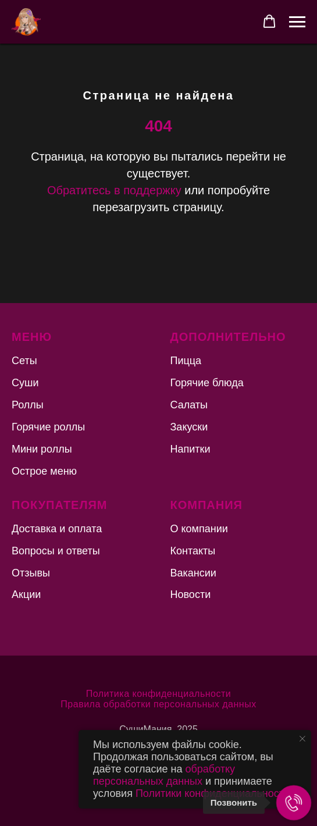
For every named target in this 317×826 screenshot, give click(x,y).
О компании (199, 529)
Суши (25, 383)
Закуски (189, 427)
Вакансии (193, 573)
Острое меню (44, 471)
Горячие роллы (48, 427)
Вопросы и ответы (56, 551)
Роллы (28, 405)
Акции (26, 594)
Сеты (24, 360)
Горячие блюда (207, 383)
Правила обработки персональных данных (158, 704)
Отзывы (31, 573)
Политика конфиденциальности (158, 694)
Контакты (193, 551)
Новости (190, 594)
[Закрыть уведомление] (302, 739)
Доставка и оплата (57, 529)
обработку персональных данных (164, 775)
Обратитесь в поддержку (114, 190)
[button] (269, 22)
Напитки (190, 449)
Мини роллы (42, 449)
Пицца (186, 360)
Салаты (189, 405)
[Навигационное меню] (297, 22)
